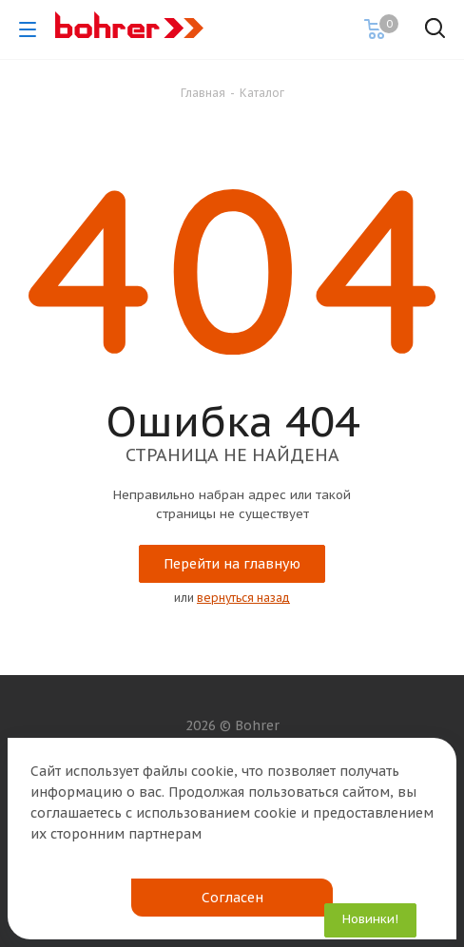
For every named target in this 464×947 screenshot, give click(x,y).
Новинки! (370, 919)
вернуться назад (243, 597)
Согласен (232, 897)
